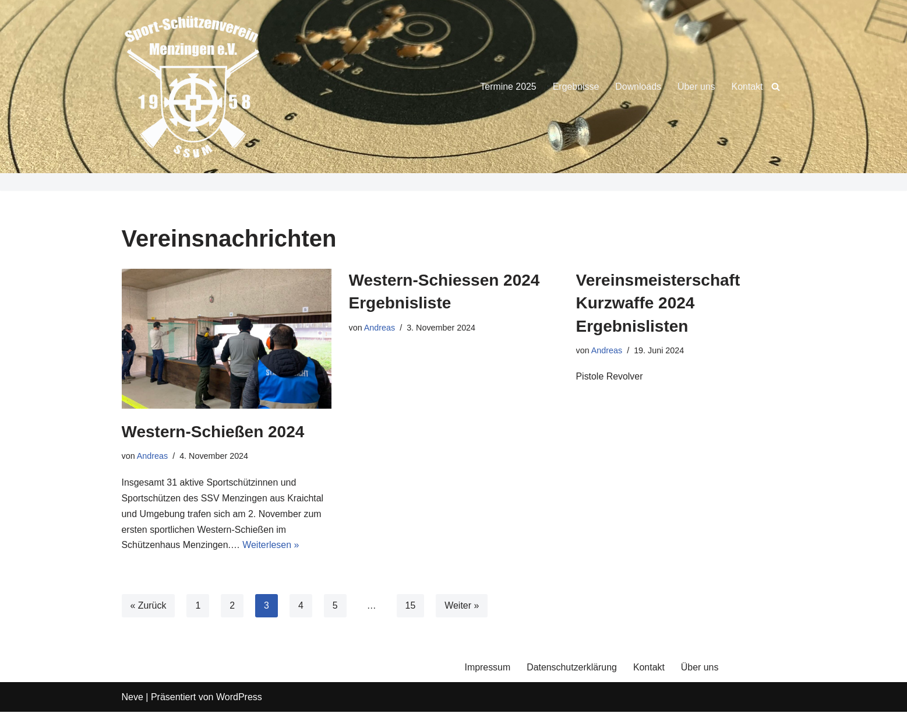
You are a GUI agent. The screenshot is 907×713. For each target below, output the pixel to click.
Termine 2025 (507, 87)
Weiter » (462, 607)
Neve (132, 698)
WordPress (239, 698)
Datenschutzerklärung (572, 668)
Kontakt (747, 87)
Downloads (638, 87)
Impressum (488, 668)
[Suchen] (775, 86)
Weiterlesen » (272, 547)
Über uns (696, 87)
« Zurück (148, 607)
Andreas (152, 456)
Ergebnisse (575, 87)
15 (410, 607)
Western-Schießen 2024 (213, 432)
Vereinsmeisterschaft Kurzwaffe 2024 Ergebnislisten (658, 303)
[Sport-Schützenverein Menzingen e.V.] (192, 86)
